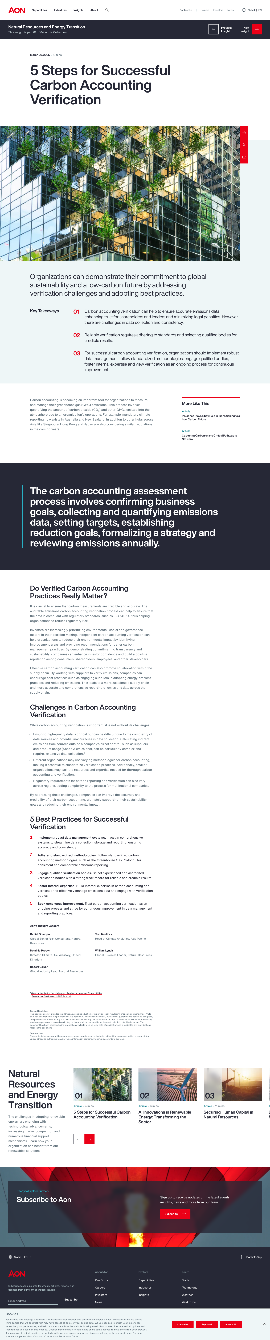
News (230, 10)
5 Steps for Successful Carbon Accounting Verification (102, 1114)
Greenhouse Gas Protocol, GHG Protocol (51, 996)
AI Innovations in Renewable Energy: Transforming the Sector (164, 1117)
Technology (189, 1287)
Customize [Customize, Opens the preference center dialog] (182, 1324)
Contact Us (186, 10)
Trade (185, 1280)
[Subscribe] (175, 1214)
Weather (187, 1295)
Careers (205, 10)
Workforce (189, 1302)
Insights (78, 10)
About (94, 10)
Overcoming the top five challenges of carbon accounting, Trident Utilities (66, 993)
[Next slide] (89, 1139)
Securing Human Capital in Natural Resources (228, 1114)
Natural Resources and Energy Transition (46, 27)
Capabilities (39, 10)
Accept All (230, 1324)
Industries (60, 10)
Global (252, 10)
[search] (107, 10)
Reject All (207, 1324)
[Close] (264, 1323)
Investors (218, 10)
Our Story (101, 1280)
